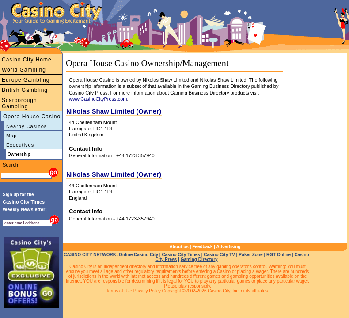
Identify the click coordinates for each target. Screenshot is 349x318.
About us (179, 246)
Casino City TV (219, 254)
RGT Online (278, 254)
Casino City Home (27, 60)
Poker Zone (250, 254)
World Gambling (24, 70)
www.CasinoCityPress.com (98, 99)
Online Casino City (138, 254)
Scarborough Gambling (19, 103)
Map (11, 135)
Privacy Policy (147, 290)
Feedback (202, 246)
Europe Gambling (25, 80)
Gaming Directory (199, 259)
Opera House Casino (32, 117)
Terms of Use (119, 290)
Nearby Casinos (26, 126)
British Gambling (25, 90)
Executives (20, 145)
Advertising (228, 246)
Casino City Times (181, 254)
